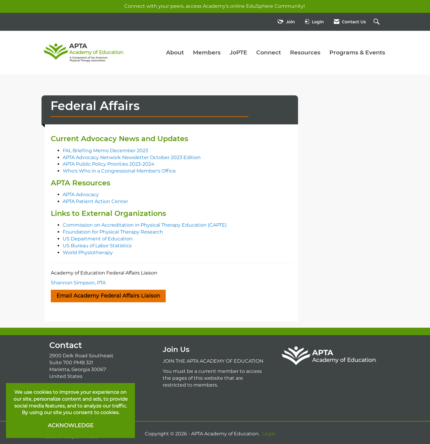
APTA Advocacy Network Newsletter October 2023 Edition (132, 157)
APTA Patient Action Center (95, 201)
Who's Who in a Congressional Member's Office (119, 171)
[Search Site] (377, 22)
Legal (268, 434)
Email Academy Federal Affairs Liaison (108, 295)
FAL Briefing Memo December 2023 (105, 150)
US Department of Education (98, 239)
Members (207, 52)
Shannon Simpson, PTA (78, 283)
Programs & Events (357, 52)
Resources (305, 52)
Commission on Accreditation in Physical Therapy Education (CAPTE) (145, 225)
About (175, 52)
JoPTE (238, 52)
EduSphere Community (275, 6)
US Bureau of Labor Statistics (97, 245)
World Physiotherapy (88, 252)
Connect (268, 52)
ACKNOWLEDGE (70, 425)
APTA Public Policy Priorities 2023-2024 (108, 164)
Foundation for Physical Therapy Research (113, 232)
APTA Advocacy (81, 194)
